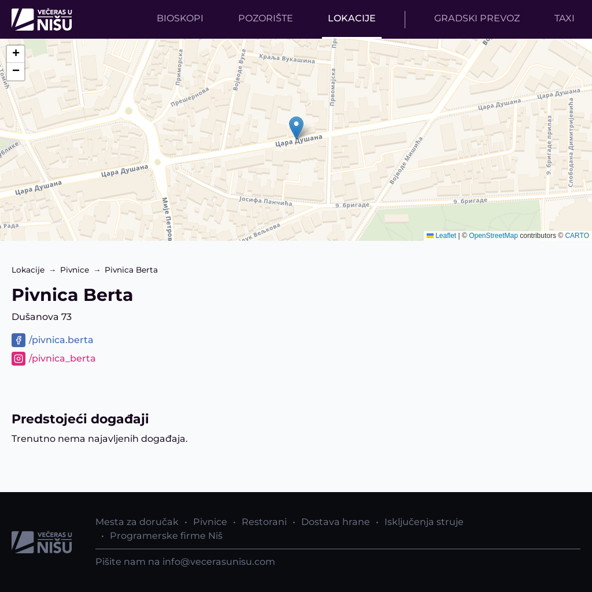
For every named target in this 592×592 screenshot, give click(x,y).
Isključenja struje (424, 521)
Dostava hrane (335, 521)
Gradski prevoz (477, 18)
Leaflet (441, 236)
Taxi (564, 18)
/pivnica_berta (62, 358)
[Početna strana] (45, 19)
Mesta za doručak (137, 521)
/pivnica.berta (61, 339)
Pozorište (265, 18)
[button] (296, 128)
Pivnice (74, 269)
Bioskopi (180, 18)
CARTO (577, 236)
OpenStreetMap (493, 236)
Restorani (264, 521)
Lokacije (352, 18)
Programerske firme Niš (166, 535)
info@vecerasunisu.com (218, 561)
